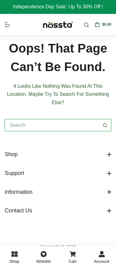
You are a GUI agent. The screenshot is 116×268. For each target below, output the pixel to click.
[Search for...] (52, 125)
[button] (58, 154)
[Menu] (7, 25)
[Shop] (14, 257)
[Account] (101, 257)
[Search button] (105, 125)
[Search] (86, 25)
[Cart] (72, 257)
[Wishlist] (43, 257)
